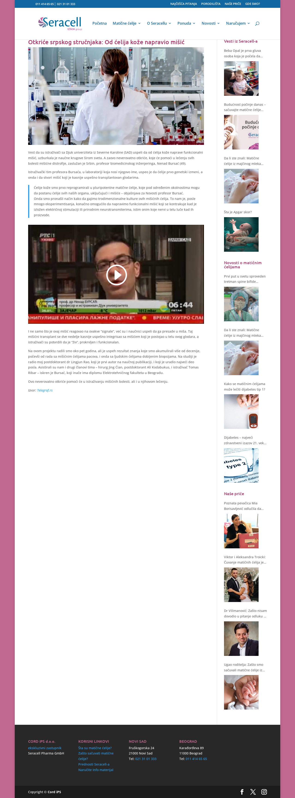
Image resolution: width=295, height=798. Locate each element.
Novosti (208, 24)
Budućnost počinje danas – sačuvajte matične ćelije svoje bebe (245, 107)
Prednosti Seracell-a (93, 764)
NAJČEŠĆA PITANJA (183, 4)
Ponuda (184, 24)
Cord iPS (54, 792)
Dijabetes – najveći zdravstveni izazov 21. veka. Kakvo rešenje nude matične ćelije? (245, 440)
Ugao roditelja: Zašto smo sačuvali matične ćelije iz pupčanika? (243, 667)
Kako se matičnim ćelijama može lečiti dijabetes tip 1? (244, 387)
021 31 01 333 (66, 4)
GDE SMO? (252, 4)
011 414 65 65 (44, 4)
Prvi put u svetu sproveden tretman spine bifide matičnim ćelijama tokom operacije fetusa (245, 279)
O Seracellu (157, 24)
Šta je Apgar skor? (238, 212)
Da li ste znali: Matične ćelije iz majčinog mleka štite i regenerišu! (242, 161)
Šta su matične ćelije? (95, 748)
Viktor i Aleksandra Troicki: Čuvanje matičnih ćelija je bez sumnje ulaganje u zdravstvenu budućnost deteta (245, 560)
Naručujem (236, 24)
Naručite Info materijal (95, 770)
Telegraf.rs (45, 390)
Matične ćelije (124, 24)
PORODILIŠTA (211, 4)
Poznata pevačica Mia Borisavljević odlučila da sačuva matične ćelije (242, 506)
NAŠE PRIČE (233, 4)
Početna (99, 24)
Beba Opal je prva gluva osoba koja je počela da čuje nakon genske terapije (245, 53)
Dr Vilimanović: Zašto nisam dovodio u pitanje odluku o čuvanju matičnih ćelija (245, 613)
